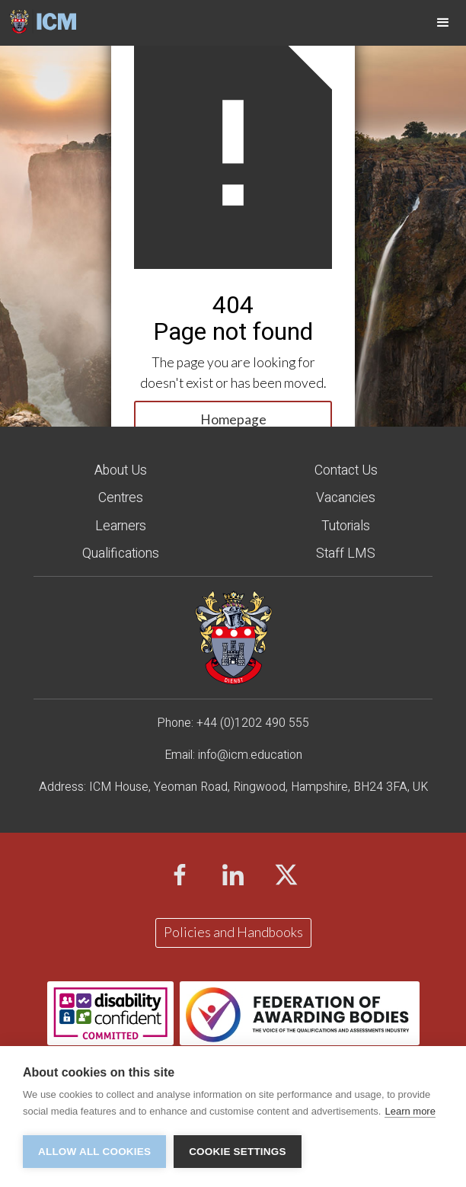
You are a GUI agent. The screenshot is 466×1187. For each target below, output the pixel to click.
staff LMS (345, 553)
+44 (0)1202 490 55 (249, 723)
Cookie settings (237, 1151)
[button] (443, 23)
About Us (120, 470)
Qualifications (120, 553)
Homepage (233, 419)
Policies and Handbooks (233, 932)
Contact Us (346, 470)
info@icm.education (250, 755)
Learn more (410, 1111)
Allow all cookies (94, 1151)
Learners (120, 526)
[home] (38, 21)
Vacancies (345, 497)
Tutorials (345, 526)
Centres (120, 497)
